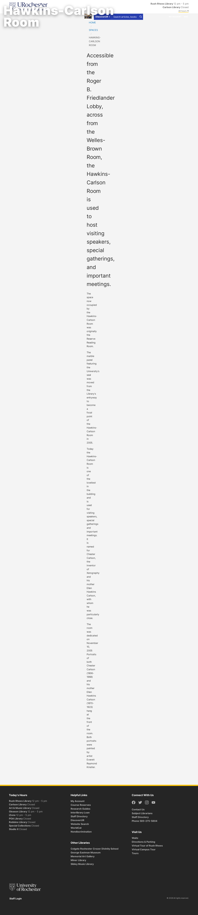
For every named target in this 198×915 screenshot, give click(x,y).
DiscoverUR (77, 820)
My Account (175, 16)
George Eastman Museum (86, 852)
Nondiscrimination (81, 831)
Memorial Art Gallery (82, 856)
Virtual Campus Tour (144, 849)
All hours (183, 11)
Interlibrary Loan (80, 812)
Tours (135, 853)
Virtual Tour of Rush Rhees (147, 845)
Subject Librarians (142, 813)
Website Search (80, 824)
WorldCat (76, 827)
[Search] (140, 17)
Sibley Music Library (82, 864)
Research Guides (80, 808)
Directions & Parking (143, 841)
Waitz (135, 838)
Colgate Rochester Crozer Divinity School (94, 848)
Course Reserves (81, 805)
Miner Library (78, 860)
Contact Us (138, 809)
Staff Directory (79, 816)
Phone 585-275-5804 (144, 821)
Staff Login (15, 898)
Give (186, 16)
